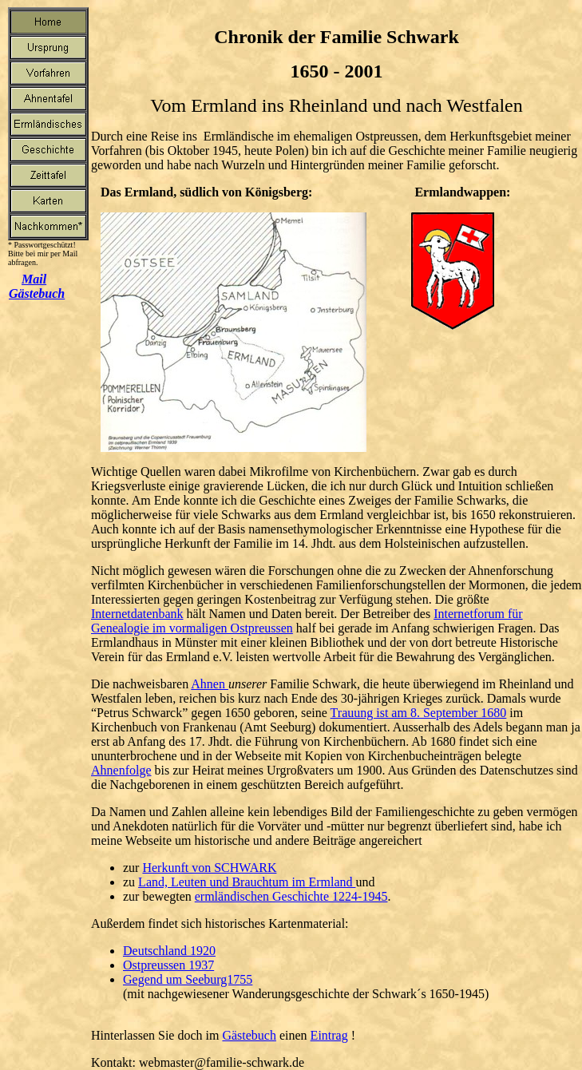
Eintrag (329, 1035)
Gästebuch (249, 1035)
